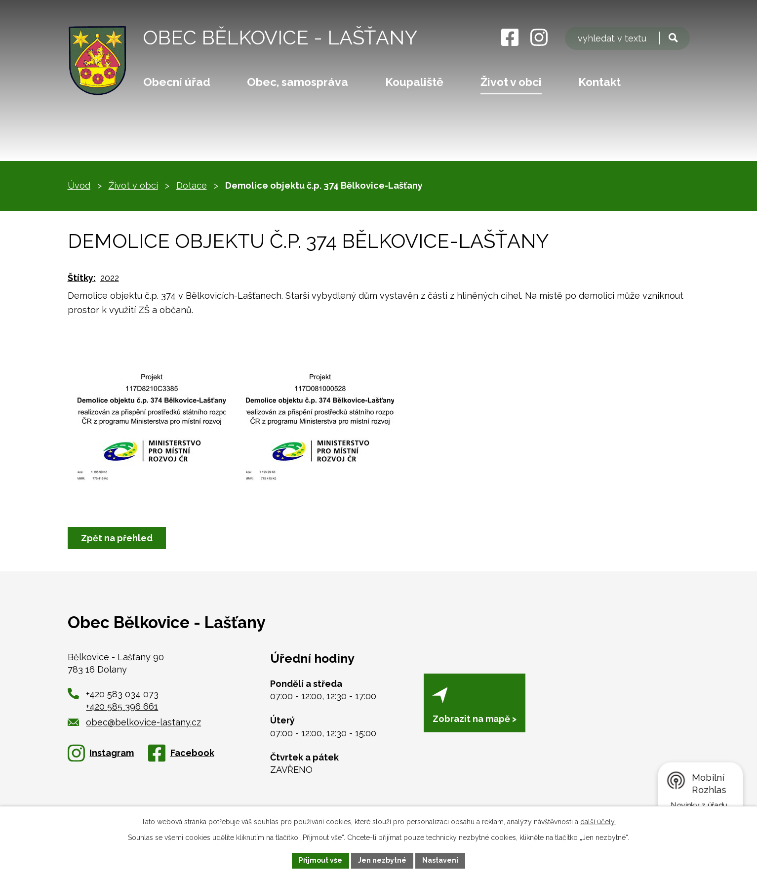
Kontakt (599, 82)
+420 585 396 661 (122, 706)
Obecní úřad (176, 82)
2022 (109, 278)
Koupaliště (414, 82)
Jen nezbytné (382, 860)
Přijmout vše (320, 860)
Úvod (79, 185)
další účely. (598, 822)
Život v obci (511, 82)
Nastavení (440, 860)
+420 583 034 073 (122, 694)
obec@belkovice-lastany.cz (134, 722)
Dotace (191, 185)
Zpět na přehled (117, 538)
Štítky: (82, 278)
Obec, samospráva (297, 82)
